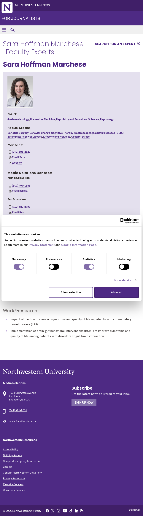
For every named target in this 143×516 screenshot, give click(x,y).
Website (17, 163)
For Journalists (20, 18)
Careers (7, 467)
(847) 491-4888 (21, 186)
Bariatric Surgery (17, 133)
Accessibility (10, 449)
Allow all (116, 292)
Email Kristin (20, 191)
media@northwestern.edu (22, 421)
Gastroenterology (18, 119)
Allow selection (71, 292)
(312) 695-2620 (21, 152)
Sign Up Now (83, 402)
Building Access (12, 455)
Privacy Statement (14, 478)
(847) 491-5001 (18, 410)
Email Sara (18, 157)
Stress (86, 137)
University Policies (14, 490)
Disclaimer (134, 510)
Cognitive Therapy (62, 133)
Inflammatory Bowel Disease (24, 137)
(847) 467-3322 (21, 207)
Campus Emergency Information (22, 461)
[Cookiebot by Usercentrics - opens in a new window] (122, 221)
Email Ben (18, 212)
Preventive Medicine (42, 119)
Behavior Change (40, 133)
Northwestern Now (32, 5)
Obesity (75, 137)
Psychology (107, 119)
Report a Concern (13, 484)
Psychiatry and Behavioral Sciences (77, 119)
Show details (122, 280)
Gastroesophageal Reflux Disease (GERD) (99, 133)
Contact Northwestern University (22, 473)
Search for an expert (115, 44)
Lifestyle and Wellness (56, 137)
